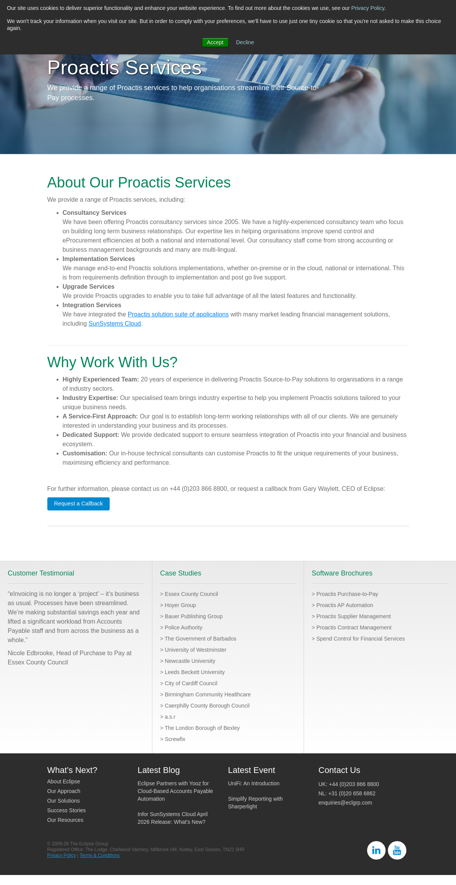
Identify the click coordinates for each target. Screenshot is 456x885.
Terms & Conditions (100, 865)
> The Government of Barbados (203, 648)
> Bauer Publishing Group (195, 626)
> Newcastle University (191, 671)
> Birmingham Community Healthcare (211, 704)
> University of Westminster (197, 659)
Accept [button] (215, 42)
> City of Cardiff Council (192, 693)
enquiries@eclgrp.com (345, 813)
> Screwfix (174, 749)
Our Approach (63, 801)
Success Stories (66, 820)
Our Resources (65, 830)
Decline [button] (245, 42)
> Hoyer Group (180, 615)
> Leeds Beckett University (196, 682)
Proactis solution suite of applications (178, 323)
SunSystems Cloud (115, 333)
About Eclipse (63, 791)
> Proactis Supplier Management (356, 626)
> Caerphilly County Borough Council (210, 715)
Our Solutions (63, 811)
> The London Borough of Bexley (205, 737)
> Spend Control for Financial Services (364, 648)
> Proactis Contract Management (357, 637)
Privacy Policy (367, 8)
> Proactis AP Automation (346, 615)
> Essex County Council (192, 604)
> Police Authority (184, 637)
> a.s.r (168, 726)
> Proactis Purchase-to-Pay (349, 604)
